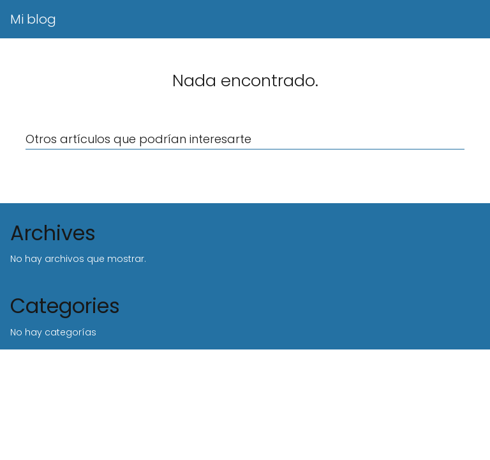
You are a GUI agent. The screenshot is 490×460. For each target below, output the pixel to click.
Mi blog (33, 19)
